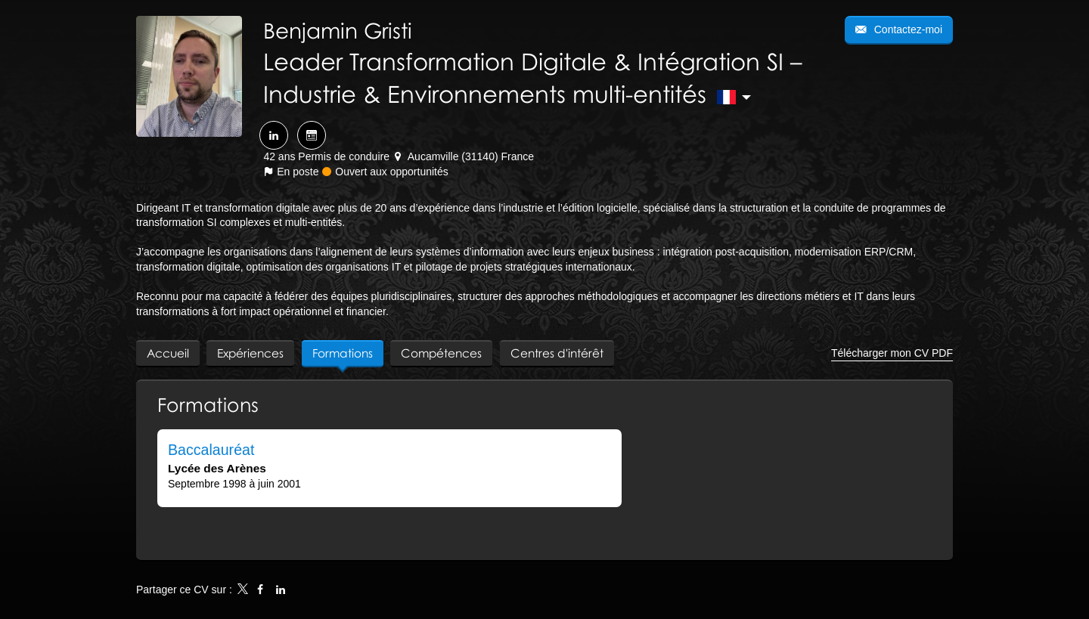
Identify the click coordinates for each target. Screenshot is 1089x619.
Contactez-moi (906, 29)
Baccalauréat (211, 449)
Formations (208, 404)
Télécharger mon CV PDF (892, 353)
